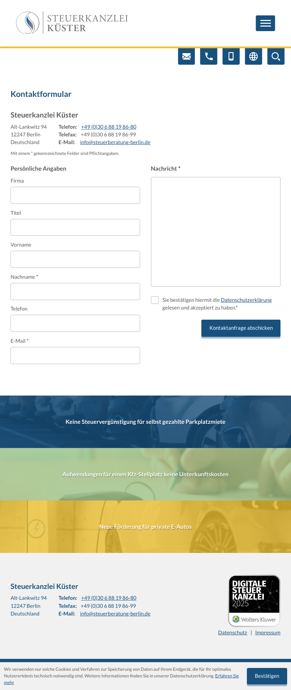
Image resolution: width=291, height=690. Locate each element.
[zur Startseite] (72, 23)
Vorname (21, 245)
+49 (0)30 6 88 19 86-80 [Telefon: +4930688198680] (109, 127)
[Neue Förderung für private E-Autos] (145, 526)
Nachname (24, 277)
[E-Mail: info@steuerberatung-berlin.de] (186, 56)
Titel (16, 213)
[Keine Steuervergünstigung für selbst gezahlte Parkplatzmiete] (145, 422)
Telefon (19, 309)
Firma (17, 181)
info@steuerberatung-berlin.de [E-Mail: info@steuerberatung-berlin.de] (115, 142)
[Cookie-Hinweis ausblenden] (267, 676)
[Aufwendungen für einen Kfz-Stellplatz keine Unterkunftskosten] (145, 474)
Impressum (267, 632)
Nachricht (166, 168)
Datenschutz (232, 632)
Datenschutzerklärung (246, 300)
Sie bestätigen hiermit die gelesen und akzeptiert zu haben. (217, 304)
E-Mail (19, 341)
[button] (208, 56)
